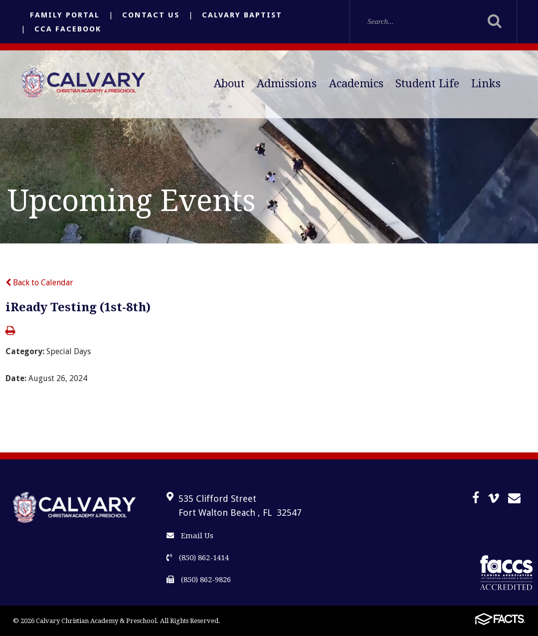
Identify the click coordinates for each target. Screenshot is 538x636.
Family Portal (65, 14)
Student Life (427, 83)
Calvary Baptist (242, 14)
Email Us (190, 535)
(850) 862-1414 (198, 557)
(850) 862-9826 (199, 579)
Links (486, 83)
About (229, 83)
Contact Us (150, 14)
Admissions (287, 83)
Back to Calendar (39, 282)
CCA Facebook (67, 28)
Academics (356, 83)
